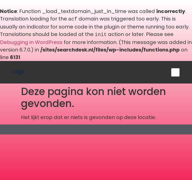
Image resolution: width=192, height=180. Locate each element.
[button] (175, 71)
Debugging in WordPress (31, 41)
